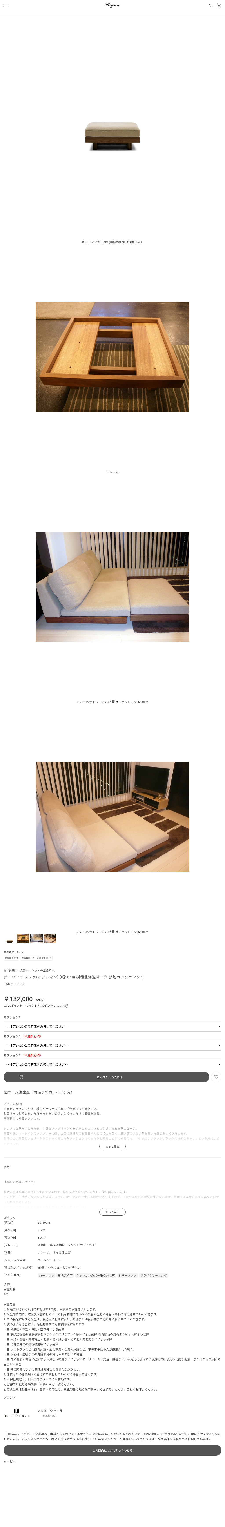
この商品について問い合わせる (112, 1450)
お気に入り (211, 5)
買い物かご (219, 5)
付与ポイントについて (52, 1005)
